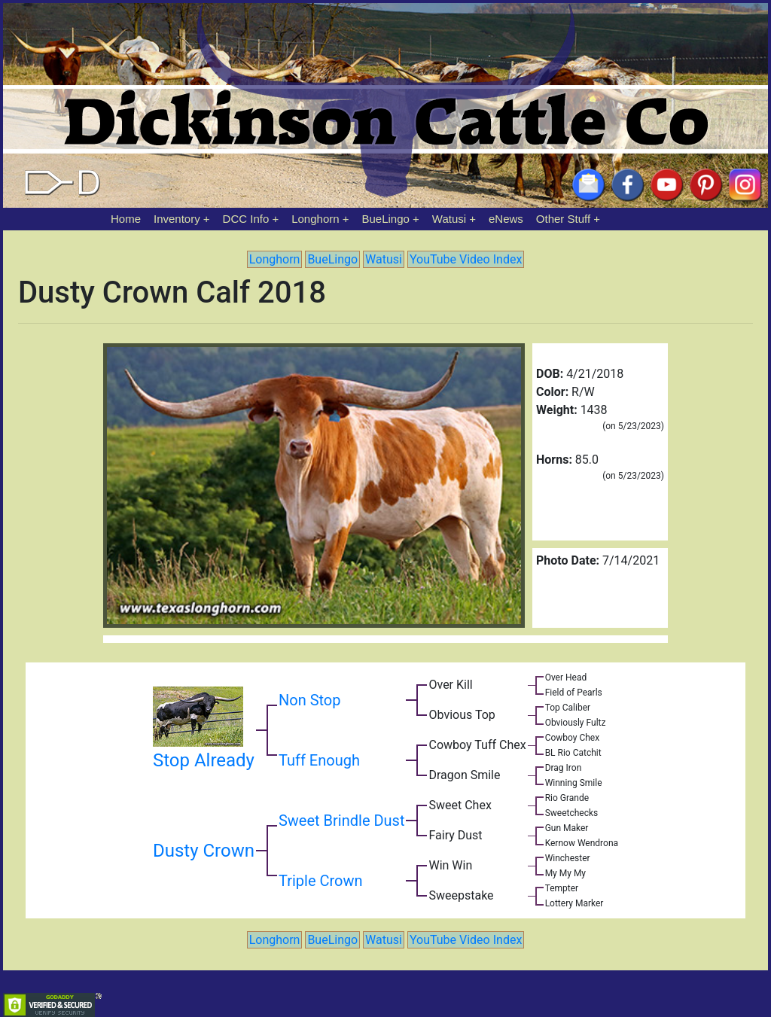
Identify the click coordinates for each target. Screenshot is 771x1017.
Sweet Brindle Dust (342, 820)
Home (126, 218)
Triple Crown (321, 881)
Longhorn (315, 218)
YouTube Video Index (466, 259)
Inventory (177, 218)
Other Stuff (563, 218)
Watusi (449, 218)
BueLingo (386, 218)
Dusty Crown (203, 850)
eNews (506, 218)
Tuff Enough (319, 760)
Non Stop (310, 700)
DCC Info (246, 218)
